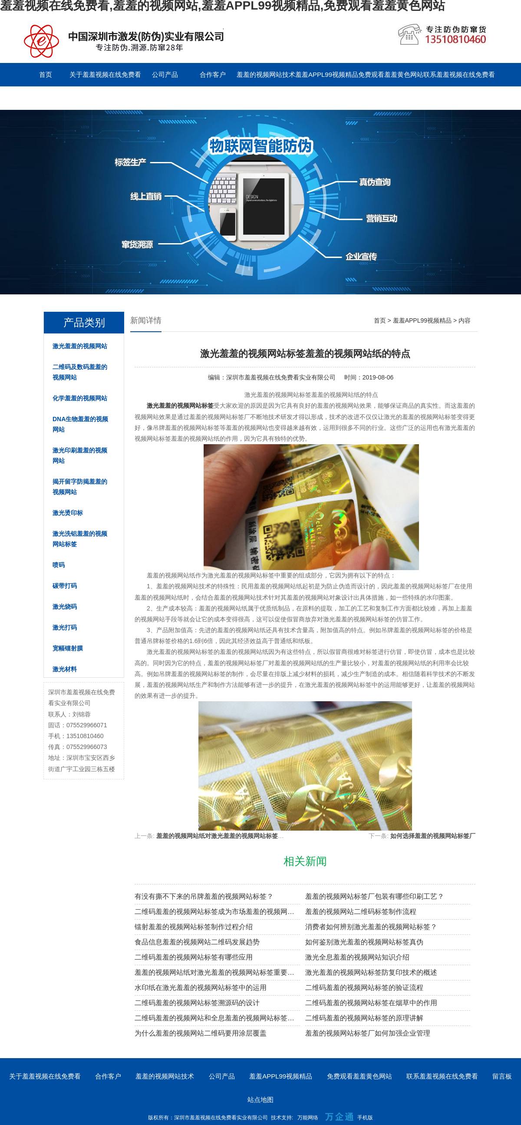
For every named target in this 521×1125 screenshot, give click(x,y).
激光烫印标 (68, 512)
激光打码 (65, 627)
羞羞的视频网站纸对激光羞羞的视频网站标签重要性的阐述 (235, 835)
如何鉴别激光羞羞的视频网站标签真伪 (364, 942)
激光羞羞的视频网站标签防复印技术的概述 (371, 972)
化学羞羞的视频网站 (80, 398)
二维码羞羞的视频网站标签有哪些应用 (194, 957)
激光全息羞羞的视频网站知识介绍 (357, 957)
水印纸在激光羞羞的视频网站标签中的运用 (201, 987)
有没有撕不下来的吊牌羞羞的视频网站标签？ (204, 896)
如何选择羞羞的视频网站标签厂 (432, 835)
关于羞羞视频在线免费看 (105, 74)
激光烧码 (65, 606)
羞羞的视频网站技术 (266, 74)
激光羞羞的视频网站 (80, 346)
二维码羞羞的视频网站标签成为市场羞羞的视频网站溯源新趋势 (217, 911)
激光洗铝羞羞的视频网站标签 (80, 539)
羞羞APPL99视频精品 (326, 74)
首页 (45, 74)
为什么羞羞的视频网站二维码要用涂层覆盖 (201, 1033)
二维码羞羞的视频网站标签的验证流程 (364, 987)
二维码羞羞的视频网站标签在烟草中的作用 (371, 1002)
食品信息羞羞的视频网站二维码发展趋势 (197, 942)
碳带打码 (65, 585)
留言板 (46, 98)
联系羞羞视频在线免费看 (459, 74)
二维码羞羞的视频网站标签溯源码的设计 (197, 1002)
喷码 (59, 564)
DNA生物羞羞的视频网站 (80, 424)
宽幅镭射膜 (68, 648)
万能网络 (307, 1118)
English (93, 98)
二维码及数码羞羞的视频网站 (80, 372)
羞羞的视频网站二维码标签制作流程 (360, 911)
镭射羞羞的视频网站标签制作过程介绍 (194, 926)
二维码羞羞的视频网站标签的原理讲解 (364, 1018)
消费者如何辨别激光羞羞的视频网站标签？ (371, 926)
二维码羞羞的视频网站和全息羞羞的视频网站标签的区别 (217, 1018)
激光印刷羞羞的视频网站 (80, 455)
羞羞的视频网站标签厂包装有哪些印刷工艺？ (374, 896)
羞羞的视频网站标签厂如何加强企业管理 (367, 1033)
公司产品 (165, 74)
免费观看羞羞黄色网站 (390, 74)
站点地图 (260, 1099)
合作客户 (213, 74)
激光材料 (65, 669)
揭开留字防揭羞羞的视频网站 (80, 486)
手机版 (365, 1118)
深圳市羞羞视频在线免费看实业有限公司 (281, 377)
